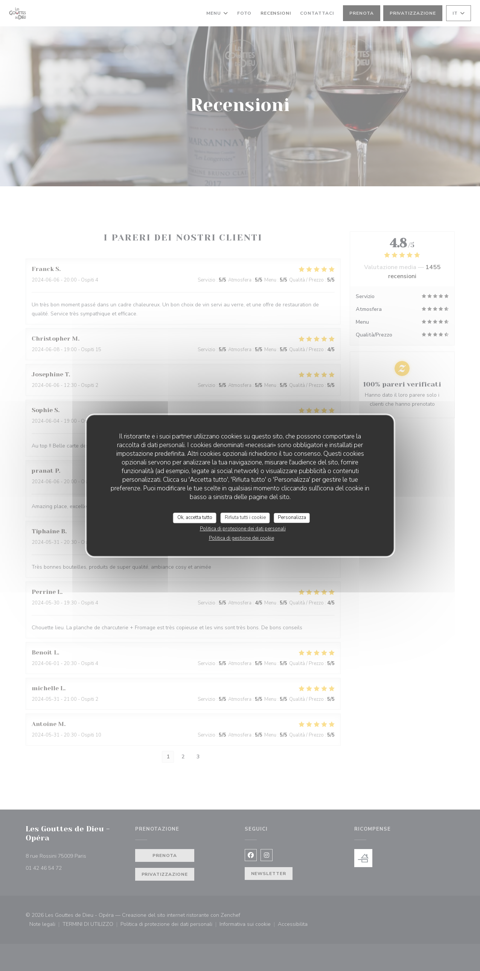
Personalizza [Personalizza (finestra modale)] (292, 517)
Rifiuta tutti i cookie (245, 517)
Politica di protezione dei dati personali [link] (243, 528)
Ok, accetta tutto (194, 517)
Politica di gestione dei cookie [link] (241, 538)
